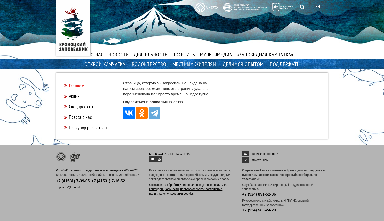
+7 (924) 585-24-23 (259, 210)
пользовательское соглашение (201, 189)
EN (317, 6)
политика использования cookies (171, 193)
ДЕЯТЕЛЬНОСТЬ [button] (151, 54)
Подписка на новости (263, 153)
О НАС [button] (97, 54)
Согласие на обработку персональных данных (180, 185)
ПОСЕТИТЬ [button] (183, 54)
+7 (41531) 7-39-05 (73, 181)
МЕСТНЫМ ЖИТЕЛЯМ (194, 64)
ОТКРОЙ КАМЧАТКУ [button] (105, 64)
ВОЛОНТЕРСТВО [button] (149, 64)
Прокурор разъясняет (88, 127)
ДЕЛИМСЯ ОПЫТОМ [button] (243, 64)
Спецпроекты (81, 106)
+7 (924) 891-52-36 (259, 194)
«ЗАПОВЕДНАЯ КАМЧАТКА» (265, 54)
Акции (74, 96)
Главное (76, 85)
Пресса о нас (80, 117)
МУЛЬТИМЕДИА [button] (216, 54)
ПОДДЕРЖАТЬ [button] (285, 64)
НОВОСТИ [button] (118, 54)
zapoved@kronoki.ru (69, 187)
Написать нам (258, 160)
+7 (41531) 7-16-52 (108, 181)
